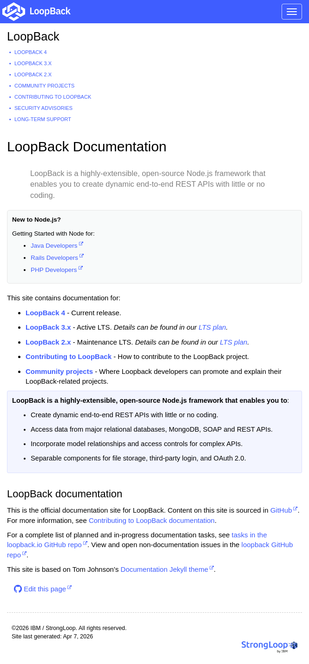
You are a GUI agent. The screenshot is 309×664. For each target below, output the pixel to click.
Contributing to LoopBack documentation (152, 520)
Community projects (44, 85)
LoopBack (33, 36)
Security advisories (43, 108)
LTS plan (212, 327)
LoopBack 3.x (33, 63)
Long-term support (42, 119)
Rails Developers (54, 257)
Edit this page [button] (40, 589)
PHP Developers (54, 269)
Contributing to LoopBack (52, 97)
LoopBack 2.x (33, 74)
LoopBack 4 (30, 52)
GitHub (281, 510)
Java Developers (54, 245)
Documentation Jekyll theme (164, 569)
